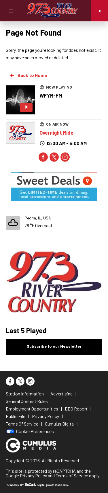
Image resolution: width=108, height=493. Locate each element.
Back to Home (28, 75)
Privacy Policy (33, 475)
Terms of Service (72, 475)
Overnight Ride (56, 132)
